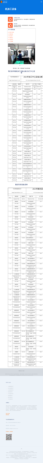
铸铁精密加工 (10, 391)
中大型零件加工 (11, 393)
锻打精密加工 (10, 397)
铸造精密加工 (10, 395)
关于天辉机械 (11, 29)
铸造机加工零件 (24, 375)
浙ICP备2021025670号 (14, 451)
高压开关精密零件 (34, 374)
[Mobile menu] (41, 2)
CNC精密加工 (10, 399)
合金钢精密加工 (11, 390)
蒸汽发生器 (22, 458)
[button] (9, 54)
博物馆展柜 (34, 457)
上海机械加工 (16, 458)
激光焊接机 (26, 458)
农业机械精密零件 (12, 375)
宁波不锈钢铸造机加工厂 (14, 457)
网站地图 (31, 451)
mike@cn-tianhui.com (13, 428)
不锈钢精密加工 (11, 386)
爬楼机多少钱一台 (28, 457)
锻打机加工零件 (30, 375)
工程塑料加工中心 (22, 457)
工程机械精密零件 (19, 375)
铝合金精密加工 (11, 388)
